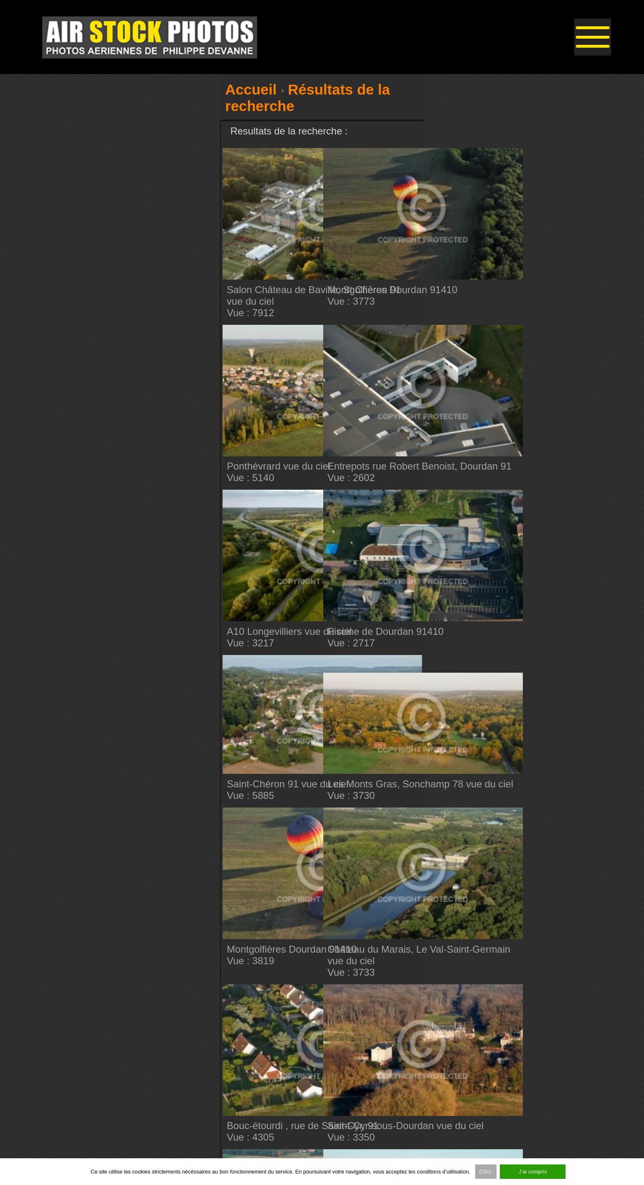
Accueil (250, 89)
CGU (486, 1172)
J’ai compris (533, 1172)
